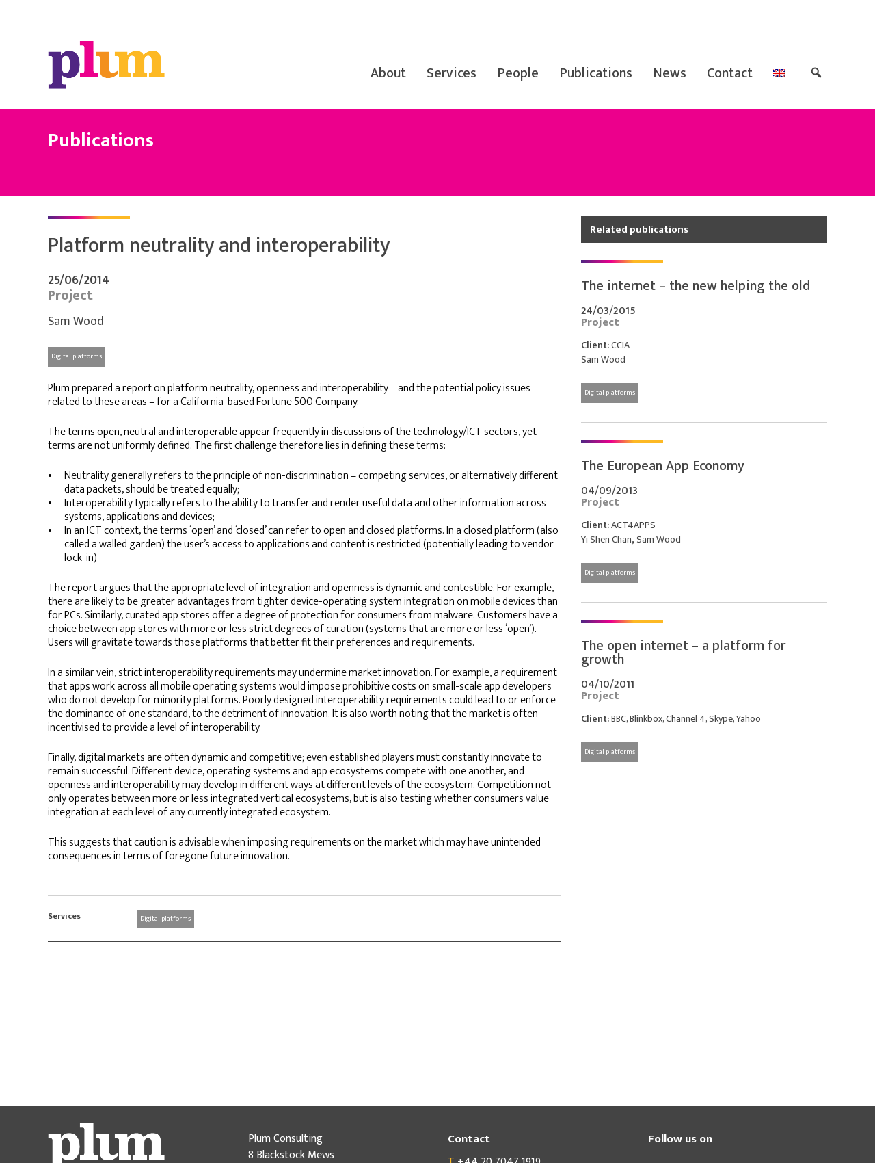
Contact (730, 73)
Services (451, 73)
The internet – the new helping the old (695, 286)
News (669, 73)
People (518, 73)
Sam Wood (76, 321)
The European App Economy (662, 466)
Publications (595, 73)
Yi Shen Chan (606, 539)
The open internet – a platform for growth (683, 652)
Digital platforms (76, 356)
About (388, 73)
